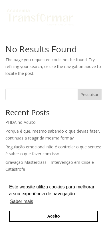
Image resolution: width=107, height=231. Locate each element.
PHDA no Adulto (20, 122)
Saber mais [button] (21, 201)
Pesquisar (89, 94)
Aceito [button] (53, 216)
